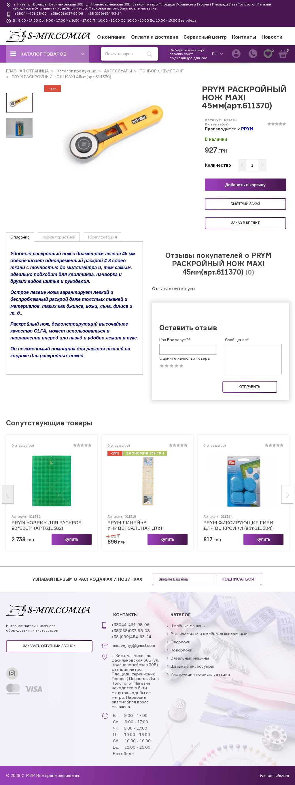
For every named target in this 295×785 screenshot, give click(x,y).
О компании (111, 37)
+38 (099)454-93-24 (104, 13)
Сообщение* (237, 339)
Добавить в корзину (245, 185)
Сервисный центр (205, 37)
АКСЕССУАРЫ (117, 70)
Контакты (244, 37)
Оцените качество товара (184, 358)
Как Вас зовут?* (174, 339)
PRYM (247, 128)
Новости (272, 37)
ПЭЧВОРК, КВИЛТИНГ (161, 70)
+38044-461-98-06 (30, 13)
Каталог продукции (76, 70)
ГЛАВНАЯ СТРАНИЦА (27, 70)
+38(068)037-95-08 (66, 13)
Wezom (282, 775)
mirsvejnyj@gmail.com (134, 645)
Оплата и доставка (154, 37)
